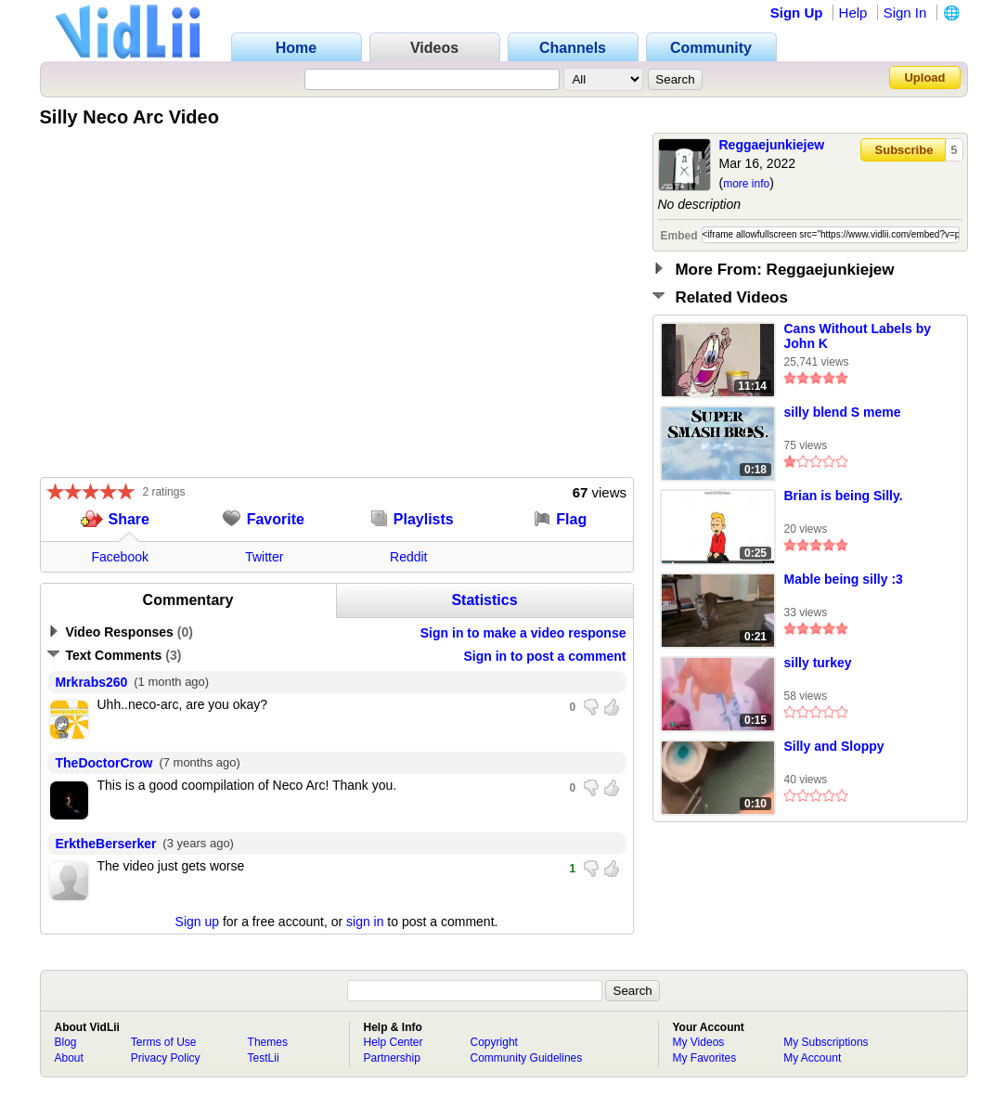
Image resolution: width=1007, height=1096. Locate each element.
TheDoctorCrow (104, 762)
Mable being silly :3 (843, 579)
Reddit (408, 556)
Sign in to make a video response (523, 632)
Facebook (120, 556)
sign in (364, 921)
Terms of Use (164, 1042)
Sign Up (796, 12)
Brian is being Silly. (843, 495)
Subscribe (904, 150)
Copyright (494, 1042)
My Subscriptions (825, 1042)
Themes (268, 1042)
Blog (66, 1042)
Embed (679, 235)
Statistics (484, 600)
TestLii (263, 1057)
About (69, 1057)
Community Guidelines (527, 1057)
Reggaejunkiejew (772, 144)
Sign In (905, 12)
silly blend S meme (842, 412)
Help (853, 12)
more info (746, 183)
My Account (812, 1057)
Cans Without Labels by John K (858, 336)
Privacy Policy (165, 1057)
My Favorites (705, 1057)
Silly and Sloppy (834, 746)
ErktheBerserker (106, 843)
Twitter (264, 556)
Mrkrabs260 (92, 682)
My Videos (699, 1042)
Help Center (393, 1042)
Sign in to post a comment (544, 656)
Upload (924, 77)
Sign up (197, 921)
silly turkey (818, 662)
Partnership (392, 1057)
